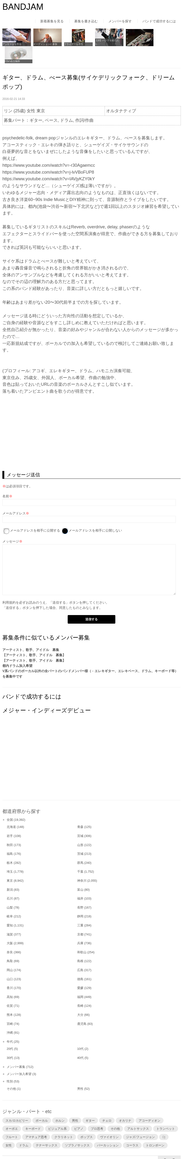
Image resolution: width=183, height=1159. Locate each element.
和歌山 (81, 934)
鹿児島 (81, 1006)
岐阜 (10, 898)
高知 (10, 979)
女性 (8, 1127)
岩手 (10, 818)
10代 (80, 1031)
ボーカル (42, 1103)
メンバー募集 (16, 1049)
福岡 (80, 979)
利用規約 (9, 585)
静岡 (80, 898)
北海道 (11, 809)
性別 (10, 1064)
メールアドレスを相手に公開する (35, 513)
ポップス (86, 1119)
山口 (10, 961)
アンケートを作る (11, 43)
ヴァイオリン (109, 1119)
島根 (80, 943)
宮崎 (10, 1006)
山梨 (10, 890)
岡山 (10, 952)
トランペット (165, 1111)
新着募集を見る (52, 21)
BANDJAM (22, 7)
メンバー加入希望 (19, 1056)
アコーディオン (149, 1103)
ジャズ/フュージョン (140, 1119)
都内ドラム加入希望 (17, 648)
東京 (10, 863)
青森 (80, 809)
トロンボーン (155, 1127)
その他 (11, 1071)
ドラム (23, 1127)
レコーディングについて (135, 43)
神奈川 (81, 863)
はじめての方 (12, 1146)
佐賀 (10, 988)
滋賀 (10, 916)
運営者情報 (65, 1146)
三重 (80, 908)
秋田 (10, 827)
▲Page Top (169, 1142)
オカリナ (125, 1103)
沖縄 (10, 1015)
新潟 (10, 872)
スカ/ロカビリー (16, 1103)
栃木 (10, 845)
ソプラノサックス (77, 1127)
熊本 (10, 997)
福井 (80, 881)
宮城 (80, 818)
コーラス (132, 1127)
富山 (80, 872)
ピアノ (78, 1111)
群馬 (80, 845)
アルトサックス (138, 1111)
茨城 (80, 836)
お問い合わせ (129, 1146)
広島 (80, 952)
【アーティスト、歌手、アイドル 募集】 (34, 637)
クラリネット (63, 1119)
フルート (11, 1119)
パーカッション (108, 1127)
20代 (10, 1031)
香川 (10, 970)
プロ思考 (97, 1111)
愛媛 (80, 970)
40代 (80, 1040)
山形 (80, 827)
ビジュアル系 (57, 1111)
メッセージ (10, 524)
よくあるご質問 (96, 1146)
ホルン (60, 1103)
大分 (80, 997)
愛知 (10, 908)
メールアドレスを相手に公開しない (95, 513)
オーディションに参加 (44, 43)
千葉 (80, 854)
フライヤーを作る (71, 43)
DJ (163, 1119)
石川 (10, 881)
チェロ (107, 1103)
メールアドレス (14, 496)
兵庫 (80, 925)
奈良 (10, 934)
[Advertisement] (91, 415)
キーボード (33, 1111)
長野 (80, 890)
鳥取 (10, 943)
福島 (10, 836)
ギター (90, 1103)
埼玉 (10, 854)
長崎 (80, 988)
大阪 (10, 925)
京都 (80, 916)
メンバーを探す (120, 21)
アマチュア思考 (36, 1119)
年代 (10, 1024)
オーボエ (11, 1111)
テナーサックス (46, 1127)
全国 (10, 802)
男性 (80, 1071)
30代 (10, 1040)
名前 (5, 478)
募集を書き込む (86, 21)
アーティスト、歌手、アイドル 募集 (30, 632)
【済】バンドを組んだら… (104, 42)
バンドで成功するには (159, 21)
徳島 (80, 961)
